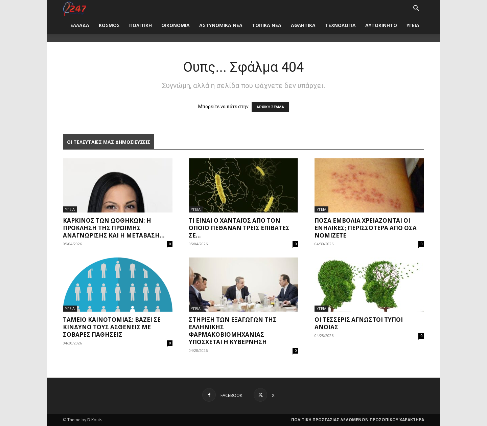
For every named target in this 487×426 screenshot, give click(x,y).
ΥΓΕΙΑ (413, 25)
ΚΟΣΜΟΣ (109, 25)
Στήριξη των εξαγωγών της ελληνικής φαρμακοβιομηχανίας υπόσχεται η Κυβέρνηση (233, 331)
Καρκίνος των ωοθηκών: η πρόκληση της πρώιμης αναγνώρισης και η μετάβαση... (114, 228)
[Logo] (74, 8)
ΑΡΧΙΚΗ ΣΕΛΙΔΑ (270, 107)
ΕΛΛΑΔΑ (79, 25)
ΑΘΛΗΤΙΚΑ (303, 25)
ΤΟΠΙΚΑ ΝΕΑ (266, 25)
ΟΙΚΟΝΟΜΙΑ (175, 25)
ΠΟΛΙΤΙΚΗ (140, 25)
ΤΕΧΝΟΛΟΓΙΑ (340, 25)
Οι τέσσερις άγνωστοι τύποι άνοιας (359, 323)
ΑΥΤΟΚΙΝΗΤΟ (381, 25)
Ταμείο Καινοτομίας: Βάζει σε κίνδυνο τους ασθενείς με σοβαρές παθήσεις (112, 327)
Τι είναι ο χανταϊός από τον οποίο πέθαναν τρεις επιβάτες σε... (239, 228)
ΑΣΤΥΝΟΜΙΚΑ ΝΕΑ (220, 25)
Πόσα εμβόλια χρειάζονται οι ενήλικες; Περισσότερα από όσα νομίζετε (366, 228)
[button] (416, 9)
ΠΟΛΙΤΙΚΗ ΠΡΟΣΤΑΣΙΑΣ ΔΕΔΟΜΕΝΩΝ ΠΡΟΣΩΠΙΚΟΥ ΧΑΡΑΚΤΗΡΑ (357, 420)
